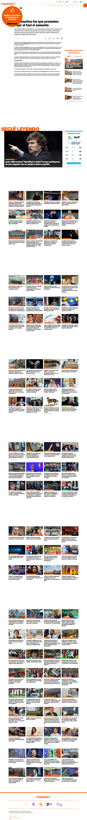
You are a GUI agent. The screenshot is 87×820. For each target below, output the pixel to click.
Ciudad (58, 5)
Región (62, 5)
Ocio (77, 5)
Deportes (73, 5)
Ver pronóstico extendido (74, 163)
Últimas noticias (52, 5)
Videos (80, 5)
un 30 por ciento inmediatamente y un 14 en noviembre (42, 47)
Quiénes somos (12, 816)
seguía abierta (48, 53)
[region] (43, 12)
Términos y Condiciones (15, 817)
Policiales (67, 5)
